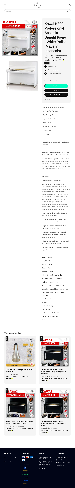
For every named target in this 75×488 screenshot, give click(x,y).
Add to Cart (56, 90)
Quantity (46, 77)
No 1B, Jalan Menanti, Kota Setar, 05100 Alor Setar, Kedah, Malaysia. (45, 463)
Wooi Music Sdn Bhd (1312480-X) (45, 457)
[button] (5, 5)
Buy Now (56, 86)
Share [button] (47, 100)
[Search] (68, 11)
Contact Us (42, 468)
